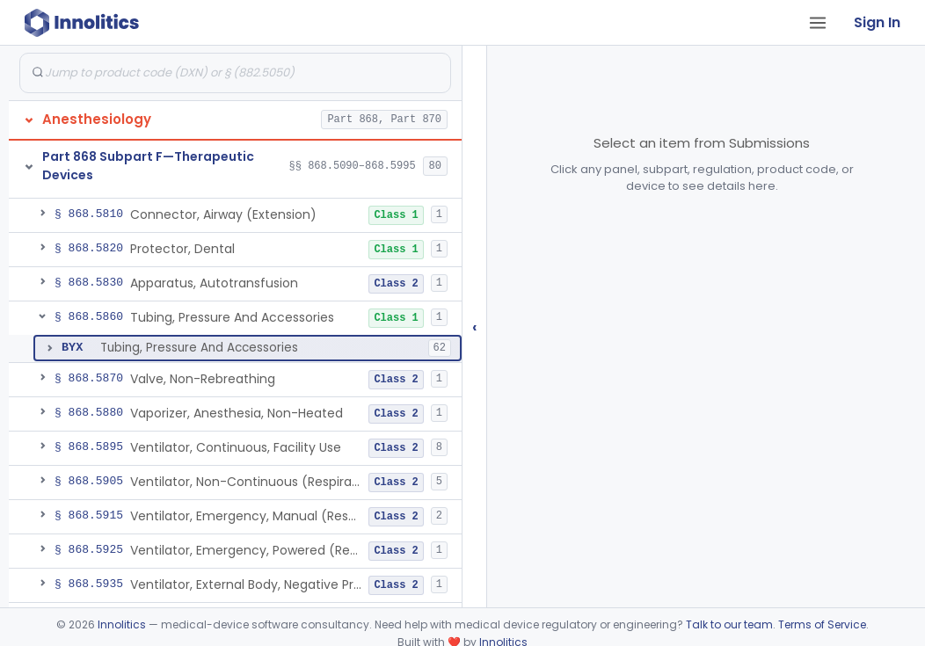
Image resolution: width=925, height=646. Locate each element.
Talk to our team (729, 624)
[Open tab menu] (818, 23)
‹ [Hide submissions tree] (474, 327)
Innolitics (122, 624)
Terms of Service (822, 624)
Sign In (877, 22)
